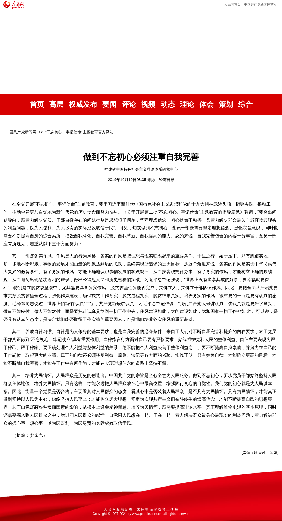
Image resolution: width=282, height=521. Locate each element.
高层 (56, 104)
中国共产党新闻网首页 (260, 4)
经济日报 (166, 179)
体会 (206, 104)
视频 (148, 104)
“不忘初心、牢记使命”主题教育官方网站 (79, 132)
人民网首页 (232, 4)
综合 (245, 104)
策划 (226, 104)
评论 (129, 104)
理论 (187, 104)
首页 (37, 104)
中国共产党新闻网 (21, 132)
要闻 (109, 104)
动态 (168, 104)
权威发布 (83, 104)
